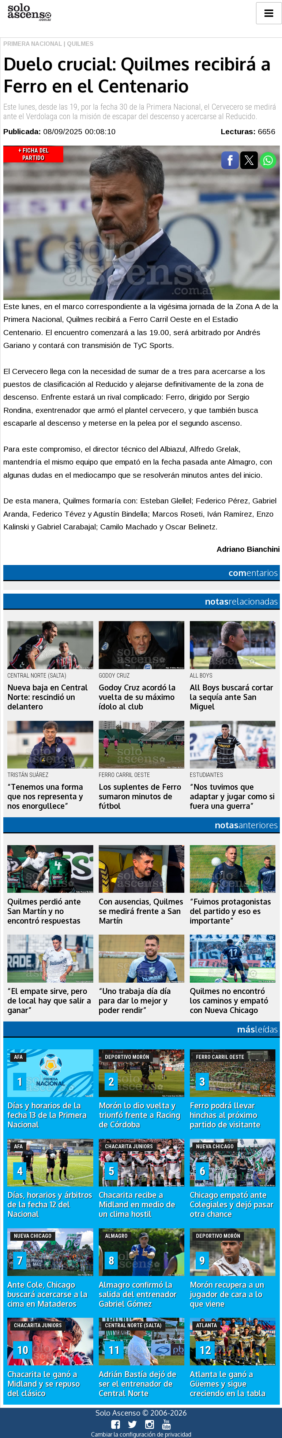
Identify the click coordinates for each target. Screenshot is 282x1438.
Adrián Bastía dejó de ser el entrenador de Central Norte (137, 1383)
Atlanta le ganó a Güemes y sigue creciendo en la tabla (228, 1383)
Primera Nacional (32, 44)
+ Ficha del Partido (33, 154)
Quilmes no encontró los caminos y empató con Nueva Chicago (229, 1000)
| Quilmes (78, 44)
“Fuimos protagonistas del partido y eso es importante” (230, 911)
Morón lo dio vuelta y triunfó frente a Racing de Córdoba (139, 1115)
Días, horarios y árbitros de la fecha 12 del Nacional (49, 1204)
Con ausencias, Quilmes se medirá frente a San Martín (141, 911)
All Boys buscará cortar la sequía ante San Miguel (231, 697)
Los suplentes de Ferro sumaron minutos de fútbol (140, 796)
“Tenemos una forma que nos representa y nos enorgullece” (45, 796)
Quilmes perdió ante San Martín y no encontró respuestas (44, 911)
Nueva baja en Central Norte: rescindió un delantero (47, 697)
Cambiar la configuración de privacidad (141, 1434)
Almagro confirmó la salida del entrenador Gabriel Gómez (138, 1294)
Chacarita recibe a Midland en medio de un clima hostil (137, 1204)
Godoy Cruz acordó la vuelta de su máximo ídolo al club (137, 697)
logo (29, 12)
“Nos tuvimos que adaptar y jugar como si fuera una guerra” (232, 796)
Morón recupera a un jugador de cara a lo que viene (227, 1294)
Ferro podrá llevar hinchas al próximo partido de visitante (225, 1115)
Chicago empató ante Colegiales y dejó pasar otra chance (232, 1204)
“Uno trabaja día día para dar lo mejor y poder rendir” (135, 1000)
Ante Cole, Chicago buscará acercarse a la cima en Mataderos (47, 1294)
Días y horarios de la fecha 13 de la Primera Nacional (47, 1115)
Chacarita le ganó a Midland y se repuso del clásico (43, 1383)
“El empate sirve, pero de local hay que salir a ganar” (49, 1000)
